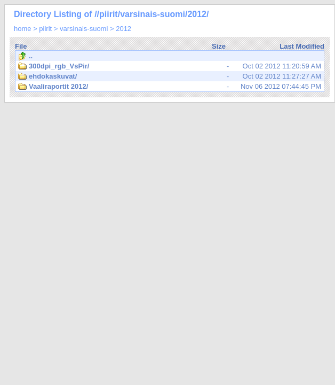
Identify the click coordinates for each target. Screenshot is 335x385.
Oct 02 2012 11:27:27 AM (169, 76)
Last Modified (302, 46)
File (21, 46)
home (22, 29)
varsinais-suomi (84, 29)
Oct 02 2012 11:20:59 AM (169, 66)
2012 (123, 29)
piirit (45, 29)
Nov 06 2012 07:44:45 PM (169, 86)
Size (219, 46)
